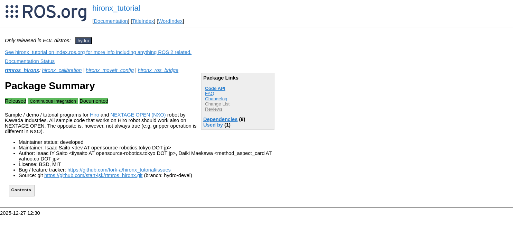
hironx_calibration (62, 70)
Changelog (216, 98)
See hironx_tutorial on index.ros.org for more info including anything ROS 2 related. (98, 52)
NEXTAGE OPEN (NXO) (138, 115)
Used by (213, 125)
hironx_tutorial (116, 8)
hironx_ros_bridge (158, 70)
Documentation (111, 21)
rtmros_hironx (22, 70)
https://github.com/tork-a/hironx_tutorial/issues (119, 170)
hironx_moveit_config (110, 70)
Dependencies (220, 119)
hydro (83, 40)
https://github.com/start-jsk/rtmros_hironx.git (93, 175)
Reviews (213, 109)
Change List (217, 104)
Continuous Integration (53, 101)
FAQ (209, 93)
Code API (215, 88)
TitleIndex (143, 21)
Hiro (94, 115)
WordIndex (170, 21)
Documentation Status (30, 61)
